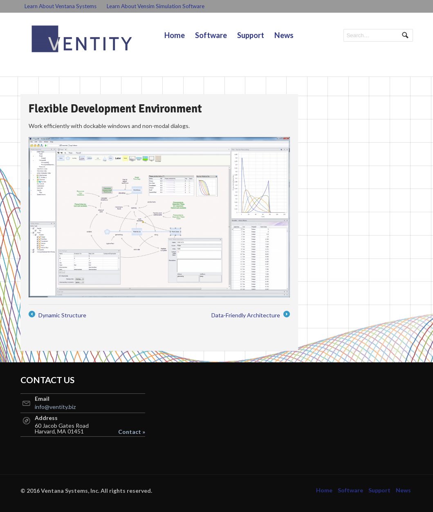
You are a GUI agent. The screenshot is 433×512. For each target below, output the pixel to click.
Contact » (131, 432)
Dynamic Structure (57, 315)
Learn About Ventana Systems (60, 6)
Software (211, 35)
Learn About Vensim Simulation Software (155, 6)
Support (250, 35)
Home (174, 35)
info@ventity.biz (55, 406)
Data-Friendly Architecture (250, 315)
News (284, 35)
